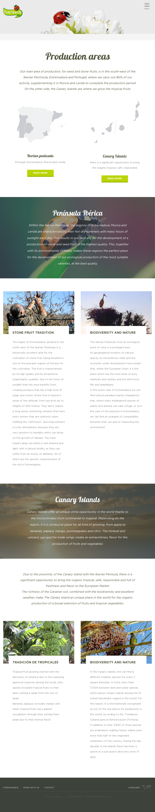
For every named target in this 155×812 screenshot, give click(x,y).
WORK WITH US (31, 788)
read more (40, 173)
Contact (49, 788)
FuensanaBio (10, 788)
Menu (147, 9)
